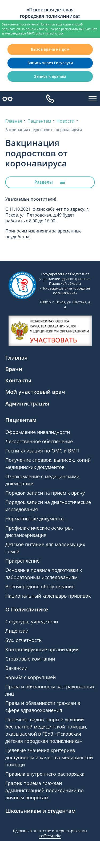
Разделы (50, 182)
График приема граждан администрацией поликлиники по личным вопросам (44, 790)
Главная (16, 357)
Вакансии (16, 668)
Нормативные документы (35, 518)
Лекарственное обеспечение (39, 441)
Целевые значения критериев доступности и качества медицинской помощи (49, 757)
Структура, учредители (31, 621)
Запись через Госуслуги (50, 62)
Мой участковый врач (35, 391)
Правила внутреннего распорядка (45, 774)
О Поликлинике (26, 609)
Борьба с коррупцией (30, 677)
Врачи (13, 369)
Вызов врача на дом (50, 49)
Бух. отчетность (23, 640)
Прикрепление (22, 561)
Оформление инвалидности (37, 432)
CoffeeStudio (50, 835)
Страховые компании (30, 658)
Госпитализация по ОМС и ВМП (42, 450)
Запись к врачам (50, 76)
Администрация (27, 403)
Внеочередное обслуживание (39, 586)
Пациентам (21, 420)
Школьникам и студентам (40, 810)
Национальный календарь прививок (48, 596)
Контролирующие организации (42, 649)
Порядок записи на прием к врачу (45, 493)
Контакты (18, 380)
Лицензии (17, 631)
